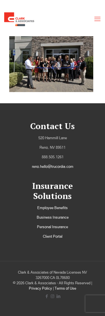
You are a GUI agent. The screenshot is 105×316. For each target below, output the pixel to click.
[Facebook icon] (47, 296)
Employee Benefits (52, 208)
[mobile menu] (97, 19)
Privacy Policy (40, 288)
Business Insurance (53, 217)
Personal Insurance (52, 227)
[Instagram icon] (52, 296)
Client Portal (52, 236)
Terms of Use (65, 288)
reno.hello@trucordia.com (52, 166)
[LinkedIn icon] (58, 296)
